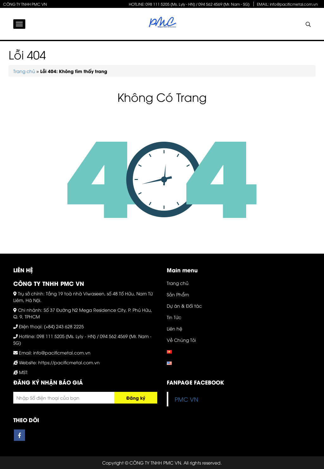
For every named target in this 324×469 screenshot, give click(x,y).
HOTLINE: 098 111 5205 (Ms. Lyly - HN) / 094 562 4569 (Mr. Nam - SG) (189, 4)
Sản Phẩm (178, 294)
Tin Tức (174, 317)
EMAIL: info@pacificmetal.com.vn (287, 4)
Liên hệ (174, 328)
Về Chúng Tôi (181, 340)
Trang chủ (24, 71)
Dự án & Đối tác (184, 306)
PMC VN (186, 399)
